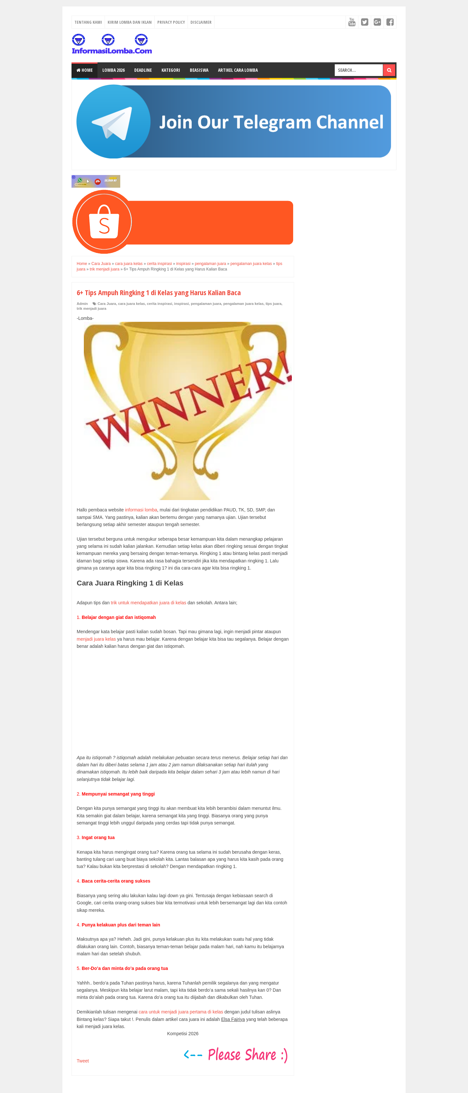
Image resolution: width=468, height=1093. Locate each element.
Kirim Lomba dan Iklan (130, 22)
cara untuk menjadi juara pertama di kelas (181, 1011)
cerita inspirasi (159, 304)
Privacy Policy (171, 22)
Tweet (83, 1060)
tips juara (273, 304)
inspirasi (181, 304)
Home (84, 70)
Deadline (143, 70)
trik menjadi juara (91, 308)
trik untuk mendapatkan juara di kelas (148, 602)
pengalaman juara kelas (243, 304)
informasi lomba (141, 509)
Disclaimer (201, 22)
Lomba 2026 (113, 70)
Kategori (171, 70)
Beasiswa (199, 70)
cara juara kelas (131, 304)
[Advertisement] (183, 702)
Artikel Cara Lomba (238, 70)
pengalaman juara (206, 304)
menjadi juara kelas (96, 639)
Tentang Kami (88, 22)
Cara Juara (107, 304)
